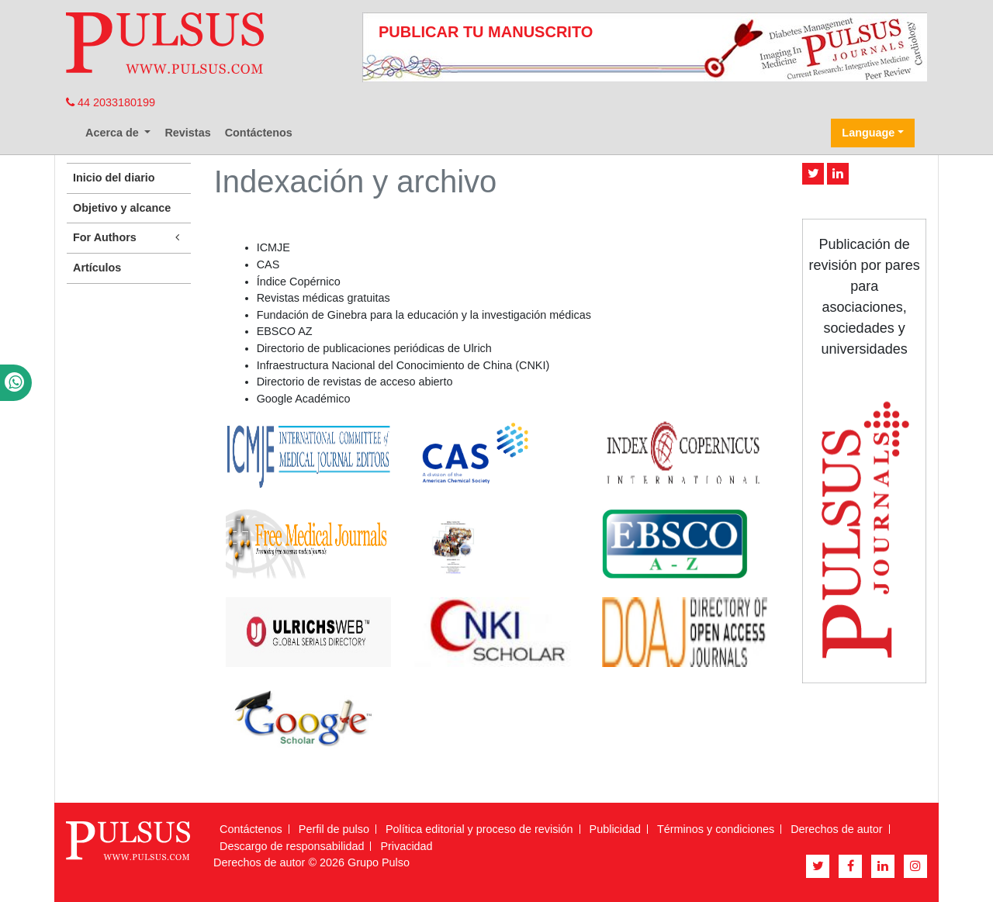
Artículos (97, 267)
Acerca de (113, 132)
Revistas (187, 132)
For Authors (129, 238)
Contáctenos (258, 132)
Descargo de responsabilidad (292, 846)
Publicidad (615, 829)
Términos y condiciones (715, 829)
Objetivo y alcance (122, 208)
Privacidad (406, 846)
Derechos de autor (836, 829)
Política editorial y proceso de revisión (479, 829)
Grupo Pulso (379, 862)
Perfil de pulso (334, 829)
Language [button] (868, 132)
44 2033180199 (110, 102)
